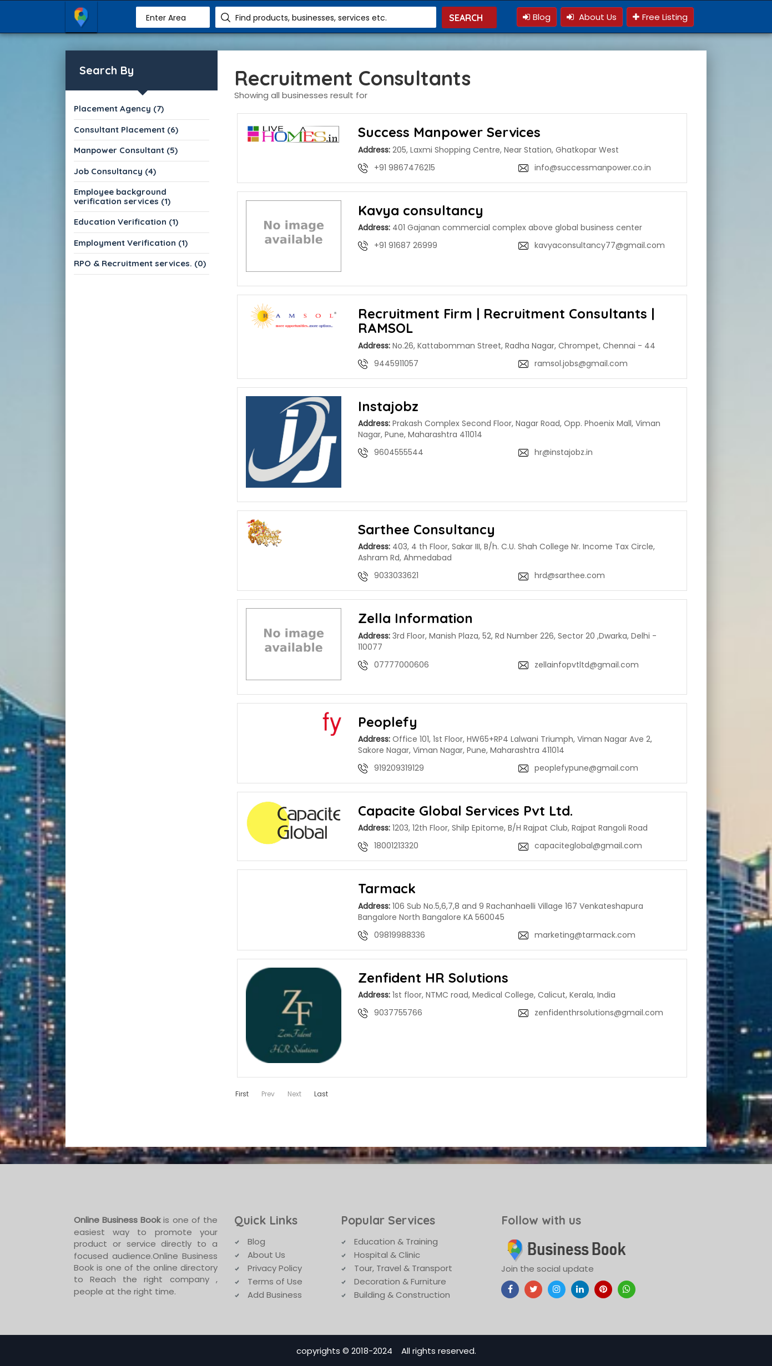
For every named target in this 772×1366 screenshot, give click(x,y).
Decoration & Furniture (400, 1280)
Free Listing (660, 17)
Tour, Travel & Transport (403, 1267)
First (242, 1092)
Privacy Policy (275, 1267)
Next (294, 1092)
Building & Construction (402, 1293)
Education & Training (396, 1240)
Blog (537, 17)
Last (321, 1092)
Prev (268, 1092)
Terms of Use (275, 1280)
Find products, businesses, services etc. (311, 17)
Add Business (275, 1293)
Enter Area (166, 17)
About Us (592, 17)
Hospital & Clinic (387, 1253)
